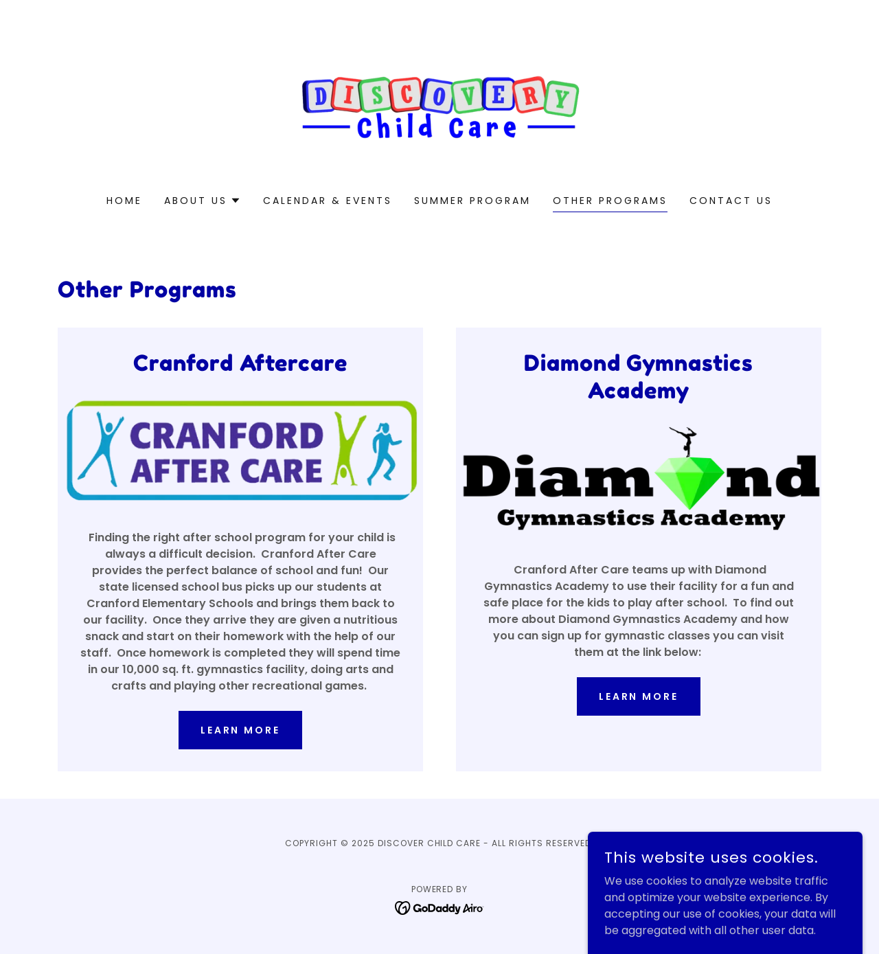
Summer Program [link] (472, 200)
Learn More (639, 696)
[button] (202, 200)
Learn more (241, 730)
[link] (440, 106)
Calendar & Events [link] (327, 200)
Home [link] (124, 200)
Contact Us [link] (731, 200)
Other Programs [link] (610, 200)
